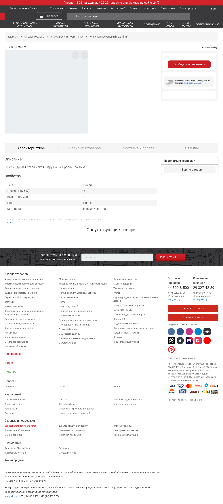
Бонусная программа (124, 404)
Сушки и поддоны (122, 284)
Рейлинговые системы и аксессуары (78, 320)
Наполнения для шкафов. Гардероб (77, 293)
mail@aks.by (11, 496)
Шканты (117, 337)
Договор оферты (68, 404)
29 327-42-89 (203, 287)
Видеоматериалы (122, 426)
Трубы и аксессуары (123, 288)
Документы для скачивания (73, 426)
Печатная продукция (70, 435)
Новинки (9, 386)
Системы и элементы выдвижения (77, 338)
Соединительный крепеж (126, 333)
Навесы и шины (67, 288)
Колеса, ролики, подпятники (19, 323)
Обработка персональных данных (76, 408)
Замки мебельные (14, 306)
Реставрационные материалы (74, 324)
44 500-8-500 (178, 287)
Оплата (63, 399)
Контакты (10, 222)
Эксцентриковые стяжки (126, 342)
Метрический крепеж (15, 346)
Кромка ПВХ (11, 333)
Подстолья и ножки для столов (75, 311)
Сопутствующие (67, 343)
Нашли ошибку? (209, 47)
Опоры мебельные (68, 297)
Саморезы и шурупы (69, 334)
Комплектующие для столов (19, 328)
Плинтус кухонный (68, 306)
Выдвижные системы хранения (21, 293)
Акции (116, 386)
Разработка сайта (177, 400)
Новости (63, 386)
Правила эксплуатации (125, 435)
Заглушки (10, 302)
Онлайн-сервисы (13, 435)
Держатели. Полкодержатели (20, 297)
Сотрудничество (67, 453)
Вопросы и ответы (14, 404)
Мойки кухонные (67, 279)
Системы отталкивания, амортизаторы (134, 328)
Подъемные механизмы (125, 323)
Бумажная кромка (123, 310)
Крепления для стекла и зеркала (130, 314)
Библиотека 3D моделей (17, 430)
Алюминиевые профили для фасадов (24, 284)
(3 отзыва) (21, 47)
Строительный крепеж (125, 279)
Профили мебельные (70, 315)
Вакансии (64, 448)
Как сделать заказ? (15, 399)
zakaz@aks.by (200, 299)
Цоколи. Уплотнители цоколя (128, 305)
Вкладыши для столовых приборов (23, 288)
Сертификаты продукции (72, 430)
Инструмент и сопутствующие (20, 319)
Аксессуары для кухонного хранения (24, 279)
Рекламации (11, 408)
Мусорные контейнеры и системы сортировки (83, 284)
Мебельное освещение (16, 342)
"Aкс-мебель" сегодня (15, 453)
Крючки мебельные (15, 337)
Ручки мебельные (68, 329)
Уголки (117, 293)
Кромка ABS (119, 319)
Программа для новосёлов (127, 399)
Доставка (10, 413)
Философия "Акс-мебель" (18, 448)
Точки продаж (14, 460)
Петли (62, 302)
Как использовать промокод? (74, 413)
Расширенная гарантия (125, 430)
